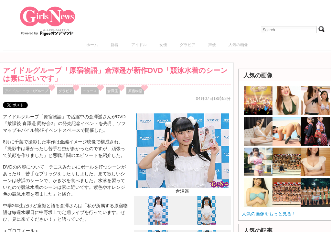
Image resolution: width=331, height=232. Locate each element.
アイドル (139, 45)
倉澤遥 (112, 91)
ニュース (90, 91)
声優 (212, 45)
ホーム (92, 45)
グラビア (187, 45)
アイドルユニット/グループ (26, 91)
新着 (114, 45)
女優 (163, 45)
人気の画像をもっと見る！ (269, 213)
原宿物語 (135, 91)
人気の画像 (238, 45)
